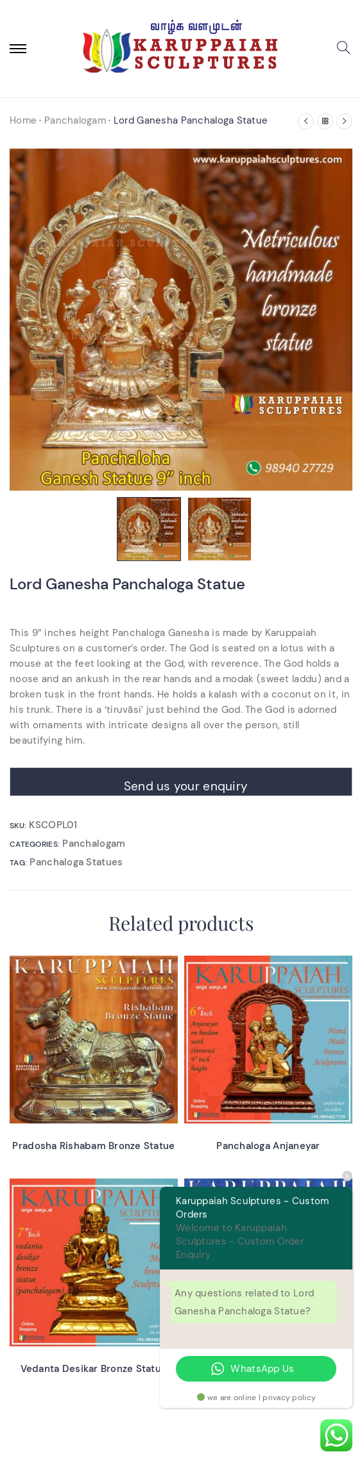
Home (23, 120)
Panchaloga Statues (76, 862)
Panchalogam (75, 120)
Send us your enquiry (186, 786)
